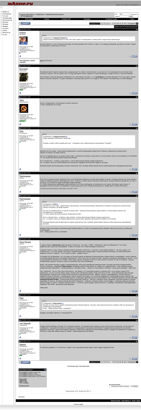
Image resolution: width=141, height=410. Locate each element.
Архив (134, 400)
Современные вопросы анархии (55, 14)
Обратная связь (115, 400)
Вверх (138, 400)
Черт (21, 100)
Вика (41, 60)
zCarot (81, 404)
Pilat (21, 131)
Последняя (131, 23)
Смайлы (21, 380)
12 (122, 23)
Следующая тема (84, 366)
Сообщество (66, 19)
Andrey (22, 32)
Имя (116, 14)
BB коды (21, 379)
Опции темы (118, 26)
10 (118, 23)
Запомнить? (133, 14)
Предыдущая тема (73, 366)
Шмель (22, 344)
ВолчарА (23, 69)
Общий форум (40, 14)
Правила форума (24, 385)
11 (120, 23)
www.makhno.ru (126, 400)
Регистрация (29, 19)
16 (125, 23)
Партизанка (24, 176)
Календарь (87, 19)
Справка (46, 19)
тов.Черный (24, 323)
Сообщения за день (111, 19)
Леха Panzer (25, 242)
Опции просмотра (130, 26)
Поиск (132, 19)
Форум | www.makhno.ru (28, 14)
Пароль (117, 16)
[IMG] (20, 381)
